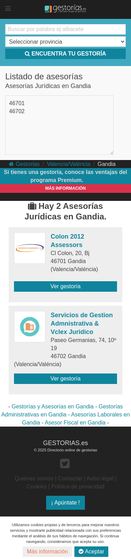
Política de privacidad (77, 486)
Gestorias (24, 164)
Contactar (70, 478)
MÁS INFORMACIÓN (65, 188)
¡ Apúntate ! (65, 503)
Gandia (106, 164)
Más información (47, 551)
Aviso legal (100, 478)
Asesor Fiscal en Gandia (75, 423)
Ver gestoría (65, 286)
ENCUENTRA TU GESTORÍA (65, 54)
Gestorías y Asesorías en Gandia (53, 406)
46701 (17, 103)
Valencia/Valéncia (68, 164)
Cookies (37, 486)
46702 (17, 111)
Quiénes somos (34, 478)
